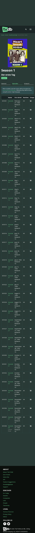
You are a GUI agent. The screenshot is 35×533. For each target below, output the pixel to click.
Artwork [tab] (26, 83)
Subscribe (6, 477)
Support (5, 487)
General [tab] (3, 83)
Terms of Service (8, 512)
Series (6, 35)
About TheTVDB (8, 472)
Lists (4, 500)
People (5, 503)
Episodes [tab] (15, 83)
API (4, 479)
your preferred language (9, 90)
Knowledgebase (8, 484)
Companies (6, 498)
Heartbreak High (13, 35)
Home (2, 35)
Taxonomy (6, 505)
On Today (6, 493)
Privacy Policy (7, 514)
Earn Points (6, 474)
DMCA (5, 517)
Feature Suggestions (9, 482)
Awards (5, 495)
